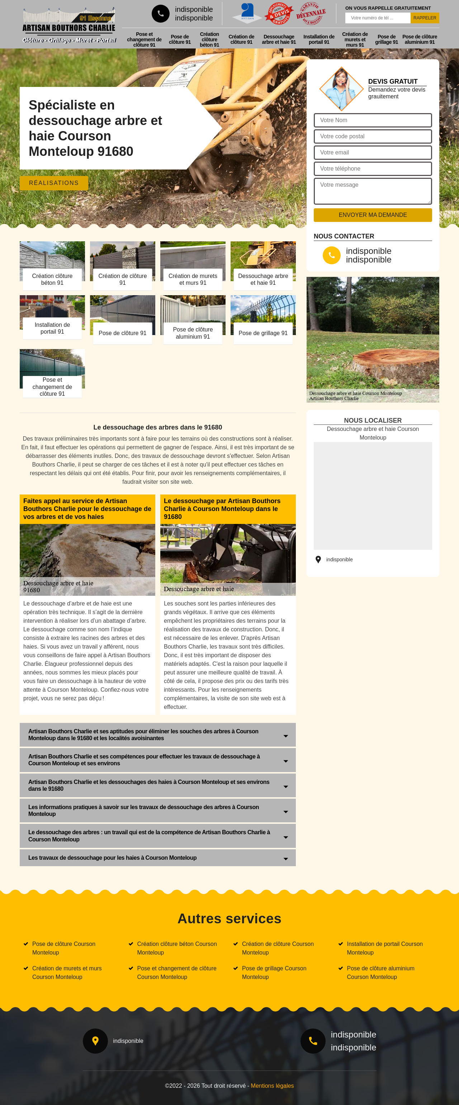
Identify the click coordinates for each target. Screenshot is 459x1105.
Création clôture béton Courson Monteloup (177, 948)
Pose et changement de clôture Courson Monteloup (177, 972)
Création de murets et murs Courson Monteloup (67, 972)
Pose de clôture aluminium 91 (419, 39)
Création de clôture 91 (241, 39)
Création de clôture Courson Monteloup (278, 948)
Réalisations (54, 183)
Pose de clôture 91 (180, 39)
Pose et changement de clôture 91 (144, 39)
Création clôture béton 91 (209, 39)
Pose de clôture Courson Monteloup (63, 948)
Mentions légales (272, 1086)
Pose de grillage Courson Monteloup (274, 972)
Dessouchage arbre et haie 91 (279, 39)
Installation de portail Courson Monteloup (385, 948)
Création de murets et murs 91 (355, 39)
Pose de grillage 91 (386, 39)
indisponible (194, 9)
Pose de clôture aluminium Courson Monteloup (381, 972)
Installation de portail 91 (319, 39)
